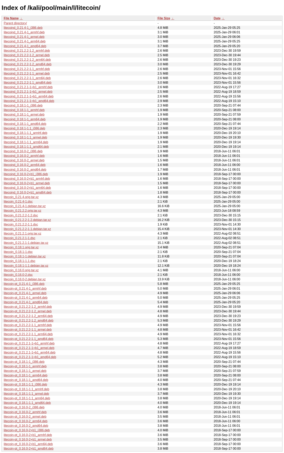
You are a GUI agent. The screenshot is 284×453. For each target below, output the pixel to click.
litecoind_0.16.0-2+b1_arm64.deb (27, 187)
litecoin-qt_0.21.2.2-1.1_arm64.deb (28, 334)
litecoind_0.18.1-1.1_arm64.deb (26, 142)
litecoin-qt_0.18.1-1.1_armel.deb (26, 393)
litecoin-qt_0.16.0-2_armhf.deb (25, 412)
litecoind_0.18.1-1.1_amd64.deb (26, 146)
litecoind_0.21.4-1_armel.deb (24, 36)
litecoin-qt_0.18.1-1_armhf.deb (25, 366)
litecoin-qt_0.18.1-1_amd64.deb (26, 380)
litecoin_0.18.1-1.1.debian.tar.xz (26, 265)
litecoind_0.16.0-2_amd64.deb (25, 169)
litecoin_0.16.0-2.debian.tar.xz (25, 279)
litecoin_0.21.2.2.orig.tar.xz (22, 210)
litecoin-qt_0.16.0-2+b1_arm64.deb (28, 444)
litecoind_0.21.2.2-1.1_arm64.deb (27, 78)
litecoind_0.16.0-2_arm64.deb (25, 165)
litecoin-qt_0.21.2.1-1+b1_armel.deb (29, 348)
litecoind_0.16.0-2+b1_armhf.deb (27, 178)
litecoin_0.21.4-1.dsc (18, 201)
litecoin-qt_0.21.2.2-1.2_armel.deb (28, 311)
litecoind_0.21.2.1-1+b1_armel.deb (28, 91)
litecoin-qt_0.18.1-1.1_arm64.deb (27, 398)
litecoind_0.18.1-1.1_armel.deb (25, 137)
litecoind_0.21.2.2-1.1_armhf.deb (27, 69)
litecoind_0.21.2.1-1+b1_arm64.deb (28, 96)
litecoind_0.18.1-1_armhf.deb (24, 110)
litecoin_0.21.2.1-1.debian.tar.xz (26, 242)
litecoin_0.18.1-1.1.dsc (19, 261)
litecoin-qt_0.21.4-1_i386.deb (24, 283)
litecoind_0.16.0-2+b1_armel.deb (27, 183)
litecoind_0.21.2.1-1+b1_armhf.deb (28, 87)
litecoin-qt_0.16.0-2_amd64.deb (26, 425)
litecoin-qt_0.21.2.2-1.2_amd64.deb (28, 320)
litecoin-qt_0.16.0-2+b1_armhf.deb (28, 435)
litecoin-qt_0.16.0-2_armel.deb (25, 416)
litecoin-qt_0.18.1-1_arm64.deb (25, 375)
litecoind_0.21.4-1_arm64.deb (25, 41)
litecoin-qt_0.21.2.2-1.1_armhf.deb (28, 325)
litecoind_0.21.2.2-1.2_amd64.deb (27, 64)
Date (217, 18)
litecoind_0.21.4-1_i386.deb (23, 27)
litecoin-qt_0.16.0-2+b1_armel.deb (28, 439)
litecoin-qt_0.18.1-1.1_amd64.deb (27, 402)
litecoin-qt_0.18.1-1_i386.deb (24, 361)
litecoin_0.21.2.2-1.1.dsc (21, 224)
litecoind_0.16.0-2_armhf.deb (24, 155)
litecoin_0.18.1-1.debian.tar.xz (25, 256)
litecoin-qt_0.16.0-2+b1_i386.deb (27, 430)
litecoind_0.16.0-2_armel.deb (24, 160)
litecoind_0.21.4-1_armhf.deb (24, 32)
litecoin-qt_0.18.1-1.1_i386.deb (25, 384)
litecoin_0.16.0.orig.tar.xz (21, 270)
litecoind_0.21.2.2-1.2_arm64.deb (27, 59)
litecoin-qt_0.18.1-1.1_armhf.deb (26, 389)
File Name (11, 18)
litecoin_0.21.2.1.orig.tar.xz (22, 233)
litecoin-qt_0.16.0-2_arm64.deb (25, 421)
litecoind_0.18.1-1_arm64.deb (25, 119)
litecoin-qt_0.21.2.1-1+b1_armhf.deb (29, 343)
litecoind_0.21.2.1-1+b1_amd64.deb (29, 101)
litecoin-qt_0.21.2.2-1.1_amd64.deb (28, 339)
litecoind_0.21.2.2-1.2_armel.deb (27, 55)
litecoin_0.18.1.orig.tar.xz (21, 247)
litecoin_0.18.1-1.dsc (18, 252)
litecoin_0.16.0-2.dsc (18, 274)
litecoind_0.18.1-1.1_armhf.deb (25, 133)
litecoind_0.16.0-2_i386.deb (23, 151)
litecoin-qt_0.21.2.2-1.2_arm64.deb (28, 316)
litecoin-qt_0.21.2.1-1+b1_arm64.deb (29, 352)
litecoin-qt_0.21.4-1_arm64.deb (25, 297)
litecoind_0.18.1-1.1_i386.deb (24, 128)
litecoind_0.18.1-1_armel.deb (24, 114)
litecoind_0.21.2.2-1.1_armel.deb (27, 73)
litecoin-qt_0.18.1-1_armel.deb (25, 371)
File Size (164, 18)
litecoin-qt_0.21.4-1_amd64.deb (26, 302)
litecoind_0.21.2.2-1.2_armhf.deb (27, 50)
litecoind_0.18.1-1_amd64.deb (25, 123)
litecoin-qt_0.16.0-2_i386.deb (24, 407)
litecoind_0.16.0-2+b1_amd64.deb (27, 192)
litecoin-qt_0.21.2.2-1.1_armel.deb (28, 329)
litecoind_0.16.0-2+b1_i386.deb (26, 174)
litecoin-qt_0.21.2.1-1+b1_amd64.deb (30, 357)
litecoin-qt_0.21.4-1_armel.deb (25, 293)
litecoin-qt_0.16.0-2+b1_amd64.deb (28, 448)
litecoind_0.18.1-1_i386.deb (23, 105)
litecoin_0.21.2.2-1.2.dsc (21, 215)
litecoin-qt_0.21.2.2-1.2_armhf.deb (28, 306)
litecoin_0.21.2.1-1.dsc (19, 238)
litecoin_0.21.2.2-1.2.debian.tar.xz (27, 220)
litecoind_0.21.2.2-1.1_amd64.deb (27, 82)
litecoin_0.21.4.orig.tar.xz (21, 197)
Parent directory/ (15, 23)
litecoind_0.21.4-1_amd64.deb (25, 46)
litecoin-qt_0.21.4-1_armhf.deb (25, 288)
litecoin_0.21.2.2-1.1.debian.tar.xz (27, 229)
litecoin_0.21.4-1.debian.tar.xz (25, 206)
